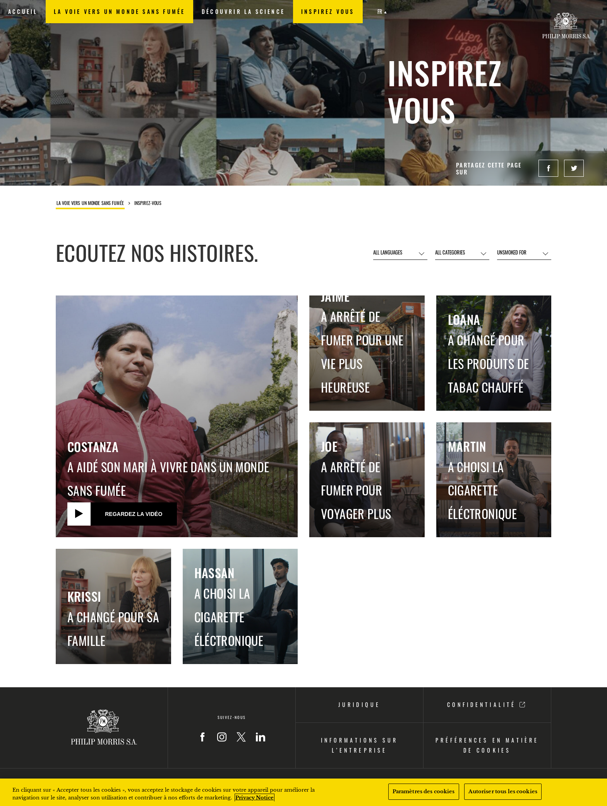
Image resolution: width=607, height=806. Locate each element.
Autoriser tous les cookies (502, 791)
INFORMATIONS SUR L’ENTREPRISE (359, 745)
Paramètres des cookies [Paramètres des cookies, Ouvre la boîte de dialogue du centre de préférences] (424, 791)
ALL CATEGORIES (450, 252)
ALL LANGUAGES (387, 252)
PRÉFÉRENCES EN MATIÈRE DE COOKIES (487, 745)
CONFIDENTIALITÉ (487, 704)
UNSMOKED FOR (511, 252)
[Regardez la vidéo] (122, 514)
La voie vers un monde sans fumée (90, 203)
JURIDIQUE (359, 704)
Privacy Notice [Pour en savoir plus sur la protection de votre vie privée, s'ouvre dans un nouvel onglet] (254, 797)
